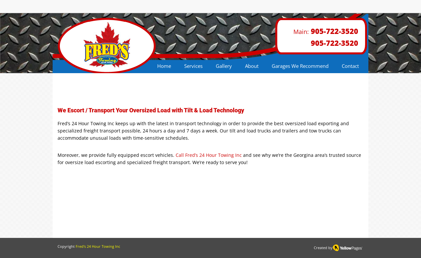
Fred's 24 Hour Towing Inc (98, 246)
